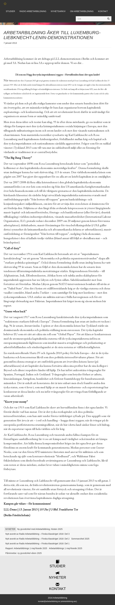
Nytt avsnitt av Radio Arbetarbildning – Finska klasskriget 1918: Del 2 (37, 539)
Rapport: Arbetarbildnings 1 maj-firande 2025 (26, 548)
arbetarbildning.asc (68, 601)
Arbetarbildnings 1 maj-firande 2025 (65, 548)
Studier (10, 11)
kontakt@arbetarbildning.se (49, 601)
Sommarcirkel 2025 (80, 539)
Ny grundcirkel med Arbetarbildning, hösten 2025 (40, 529)
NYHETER (10, 529)
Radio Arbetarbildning (32, 11)
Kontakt (103, 11)
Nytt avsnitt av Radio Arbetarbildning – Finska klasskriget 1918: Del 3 (37, 534)
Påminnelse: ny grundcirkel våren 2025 (23, 553)
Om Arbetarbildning (82, 11)
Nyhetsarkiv (58, 11)
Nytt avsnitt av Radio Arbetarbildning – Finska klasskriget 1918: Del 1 (37, 543)
